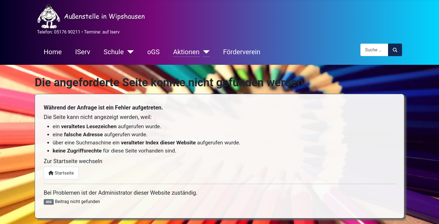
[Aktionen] (205, 52)
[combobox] (374, 50)
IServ (82, 52)
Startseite (61, 173)
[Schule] (129, 52)
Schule (114, 52)
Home (53, 52)
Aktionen (186, 52)
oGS (153, 52)
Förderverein (241, 52)
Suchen (395, 50)
